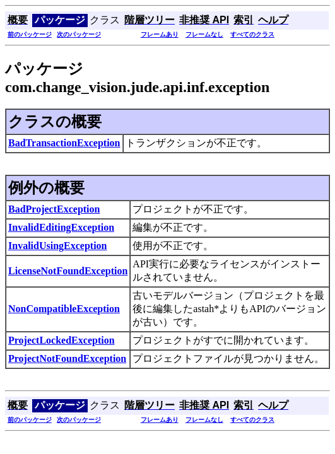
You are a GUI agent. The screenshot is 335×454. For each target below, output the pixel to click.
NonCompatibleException (64, 308)
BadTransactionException (64, 142)
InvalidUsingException (57, 245)
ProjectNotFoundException (67, 358)
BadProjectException (54, 209)
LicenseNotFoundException (67, 270)
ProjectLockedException (61, 340)
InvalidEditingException (61, 227)
